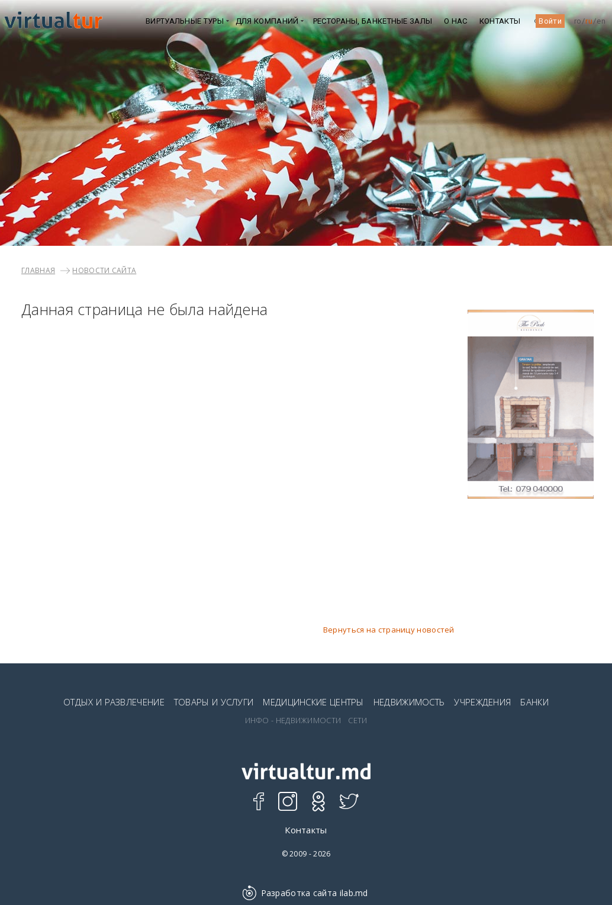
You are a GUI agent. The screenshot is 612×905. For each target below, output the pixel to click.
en (601, 21)
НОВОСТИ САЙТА (104, 270)
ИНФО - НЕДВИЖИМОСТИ (293, 720)
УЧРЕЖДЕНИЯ (482, 702)
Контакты (499, 21)
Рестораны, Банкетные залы (373, 21)
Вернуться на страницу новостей (389, 629)
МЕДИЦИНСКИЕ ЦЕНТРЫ (313, 702)
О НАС (456, 21)
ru (588, 21)
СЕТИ (357, 720)
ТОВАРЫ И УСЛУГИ (214, 702)
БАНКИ (534, 702)
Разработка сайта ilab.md (306, 892)
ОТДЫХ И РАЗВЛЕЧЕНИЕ (114, 702)
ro (578, 21)
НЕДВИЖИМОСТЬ (409, 702)
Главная (38, 270)
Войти (550, 21)
